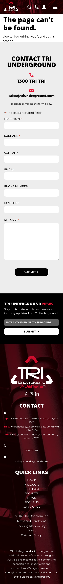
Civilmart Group (31, 535)
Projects (31, 493)
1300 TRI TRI (31, 81)
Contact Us (31, 506)
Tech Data (31, 489)
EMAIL (9, 169)
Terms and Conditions (31, 521)
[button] (55, 7)
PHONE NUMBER (16, 186)
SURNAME (12, 136)
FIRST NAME (13, 119)
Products (31, 484)
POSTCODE (11, 203)
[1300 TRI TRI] (31, 75)
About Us (31, 502)
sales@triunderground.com (32, 96)
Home (31, 480)
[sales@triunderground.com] (31, 90)
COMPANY (11, 152)
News (31, 497)
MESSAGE (11, 220)
